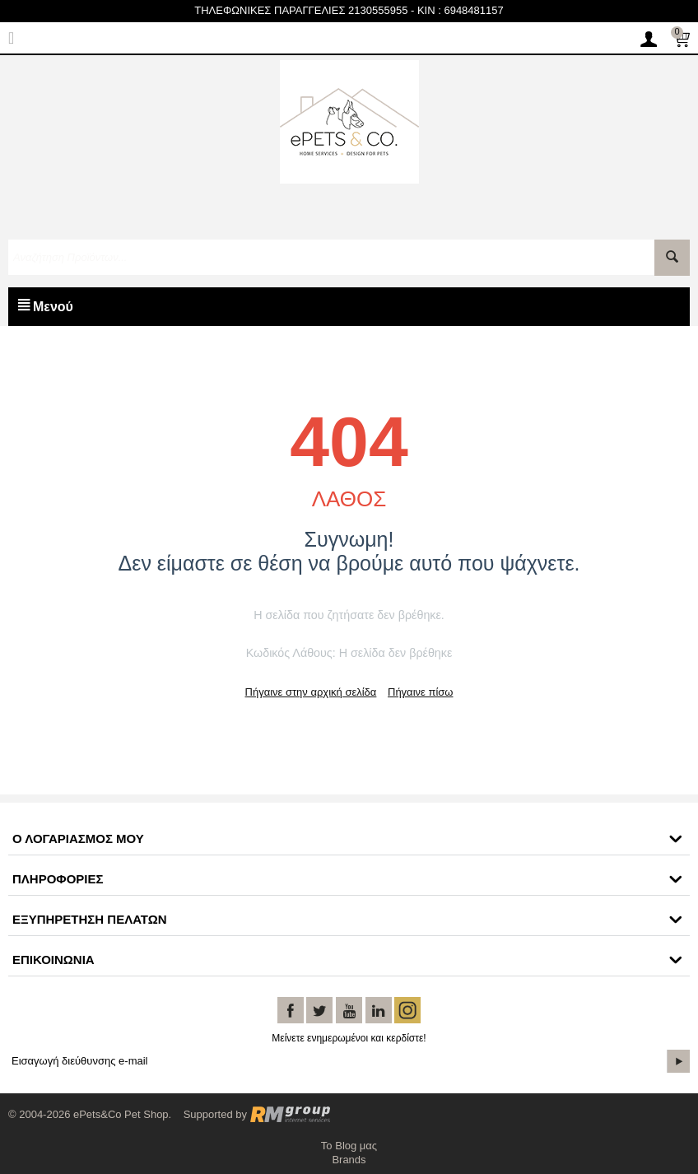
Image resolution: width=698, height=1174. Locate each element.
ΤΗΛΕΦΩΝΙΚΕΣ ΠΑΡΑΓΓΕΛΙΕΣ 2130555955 (300, 10)
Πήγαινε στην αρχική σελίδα (311, 692)
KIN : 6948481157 (460, 10)
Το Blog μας (349, 1145)
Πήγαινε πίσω (420, 692)
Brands (348, 1159)
